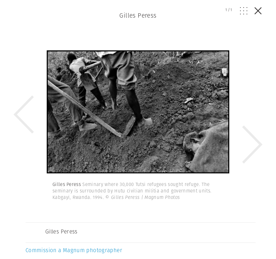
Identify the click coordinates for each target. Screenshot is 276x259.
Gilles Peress (138, 15)
